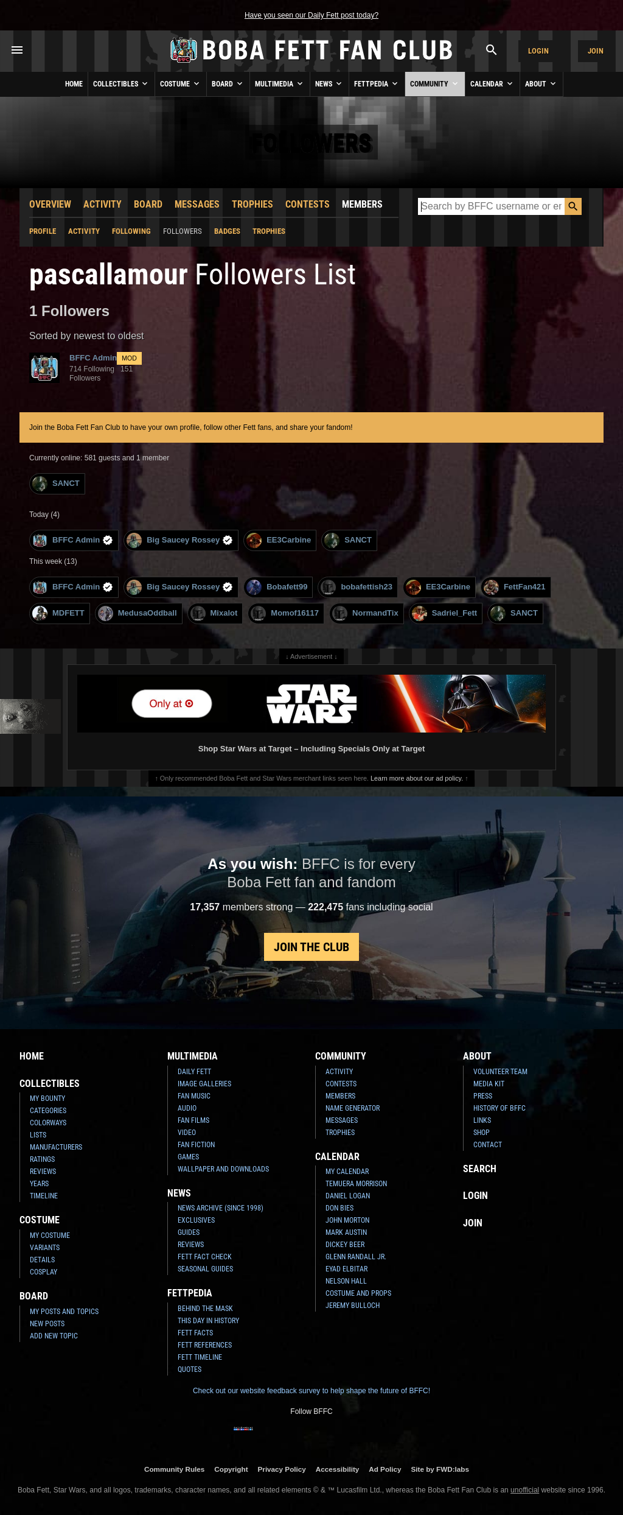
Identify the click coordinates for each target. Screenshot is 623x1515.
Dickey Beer (344, 1244)
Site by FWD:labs (440, 1469)
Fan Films (193, 1120)
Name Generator (352, 1108)
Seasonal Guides (205, 1269)
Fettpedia (377, 83)
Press (482, 1096)
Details (42, 1260)
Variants (45, 1247)
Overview (50, 204)
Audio (187, 1108)
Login (538, 50)
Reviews (43, 1171)
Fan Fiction (196, 1145)
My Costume (50, 1235)
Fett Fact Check (205, 1257)
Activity (102, 204)
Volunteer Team (500, 1071)
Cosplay (43, 1272)
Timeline (44, 1196)
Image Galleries (204, 1084)
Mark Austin (346, 1232)
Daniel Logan (347, 1196)
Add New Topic (54, 1336)
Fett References (205, 1345)
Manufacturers (56, 1147)
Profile (42, 231)
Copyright (231, 1469)
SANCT (56, 483)
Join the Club (311, 947)
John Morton (347, 1220)
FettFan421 (515, 587)
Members (362, 204)
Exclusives (196, 1220)
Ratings (42, 1159)
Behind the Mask (205, 1308)
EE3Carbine (278, 540)
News (329, 83)
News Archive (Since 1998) (220, 1208)
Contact (487, 1145)
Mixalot (214, 613)
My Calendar (347, 1171)
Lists (38, 1135)
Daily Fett (194, 1071)
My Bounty (47, 1098)
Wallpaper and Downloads (223, 1169)
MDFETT (58, 613)
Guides (189, 1232)
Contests (307, 204)
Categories (48, 1110)
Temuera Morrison (356, 1183)
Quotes (189, 1369)
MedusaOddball (137, 613)
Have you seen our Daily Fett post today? (311, 15)
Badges (227, 231)
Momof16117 (285, 613)
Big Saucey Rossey (180, 540)
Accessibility (337, 1469)
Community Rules (174, 1469)
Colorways (48, 1123)
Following (131, 231)
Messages (197, 204)
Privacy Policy (282, 1469)
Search (479, 1169)
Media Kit (488, 1084)
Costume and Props (358, 1293)
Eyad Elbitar (346, 1269)
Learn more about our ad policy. (417, 778)
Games (188, 1157)
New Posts (47, 1324)
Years (39, 1183)
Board (228, 83)
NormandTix (365, 613)
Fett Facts (195, 1333)
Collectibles (121, 83)
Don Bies (339, 1208)
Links (482, 1120)
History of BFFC (499, 1108)
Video (187, 1132)
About (541, 83)
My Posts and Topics (64, 1311)
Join (596, 50)
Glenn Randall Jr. (355, 1257)
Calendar (492, 83)
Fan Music (194, 1096)
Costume (180, 83)
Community (435, 83)
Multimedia (280, 83)
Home (74, 84)
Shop (481, 1132)
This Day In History (208, 1320)
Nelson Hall (346, 1281)
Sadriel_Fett (444, 613)
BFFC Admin (72, 540)
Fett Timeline (200, 1357)
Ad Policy (385, 1469)
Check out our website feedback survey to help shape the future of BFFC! (311, 1391)
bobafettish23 (356, 587)
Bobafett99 (276, 587)
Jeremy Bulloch (352, 1305)
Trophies (252, 204)
